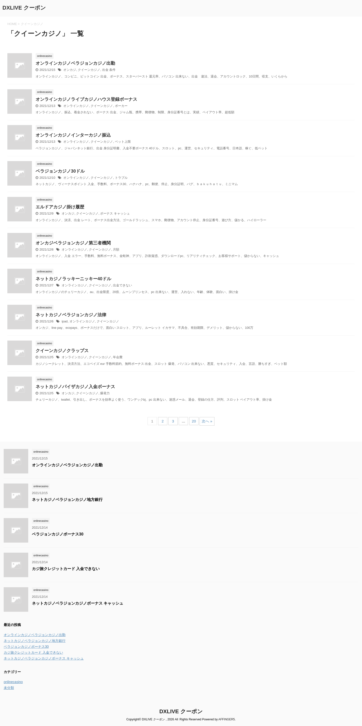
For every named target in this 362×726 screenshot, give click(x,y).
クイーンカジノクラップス (62, 350)
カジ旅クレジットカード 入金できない (66, 569)
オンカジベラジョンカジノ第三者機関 (73, 243)
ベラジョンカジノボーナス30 (57, 534)
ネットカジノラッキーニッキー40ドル (73, 278)
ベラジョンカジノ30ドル (60, 171)
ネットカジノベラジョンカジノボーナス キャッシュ (77, 603)
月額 (116, 249)
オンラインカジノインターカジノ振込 (73, 135)
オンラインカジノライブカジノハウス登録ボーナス (86, 99)
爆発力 (105, 393)
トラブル (121, 177)
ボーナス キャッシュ (115, 213)
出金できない (122, 285)
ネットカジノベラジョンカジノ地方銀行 (67, 499)
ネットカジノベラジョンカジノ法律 (71, 314)
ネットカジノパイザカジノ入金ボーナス (75, 386)
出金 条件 (109, 70)
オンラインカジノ (76, 106)
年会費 (117, 357)
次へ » (207, 421)
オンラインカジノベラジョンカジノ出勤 (75, 63)
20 (194, 421)
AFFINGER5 (226, 719)
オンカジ (69, 70)
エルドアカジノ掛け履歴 (60, 206)
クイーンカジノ (89, 70)
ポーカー (121, 106)
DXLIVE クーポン (24, 8)
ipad (64, 321)
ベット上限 (123, 141)
